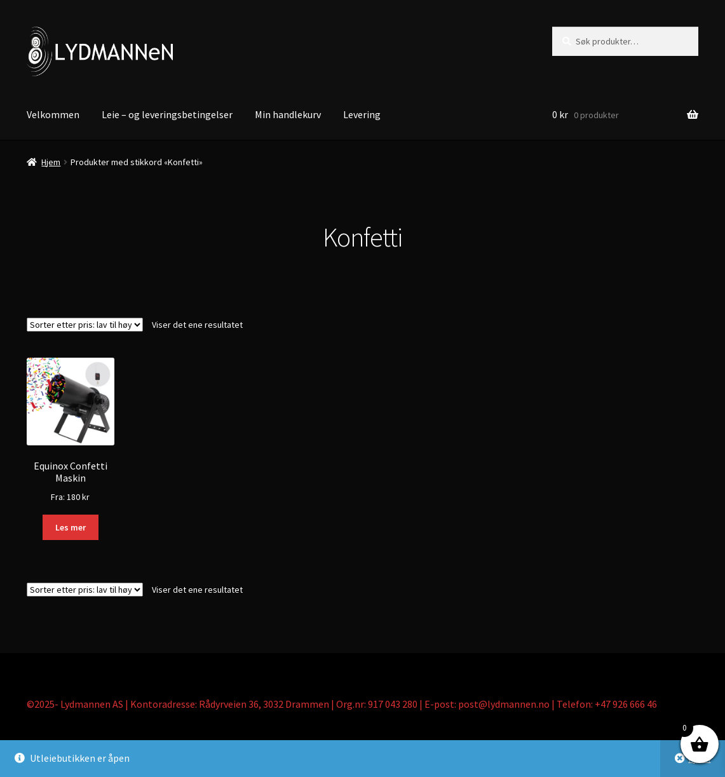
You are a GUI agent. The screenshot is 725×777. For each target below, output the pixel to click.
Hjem (50, 162)
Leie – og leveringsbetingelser (167, 114)
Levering (362, 114)
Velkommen (53, 114)
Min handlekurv (288, 114)
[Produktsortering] (85, 325)
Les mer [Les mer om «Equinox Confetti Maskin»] (70, 527)
